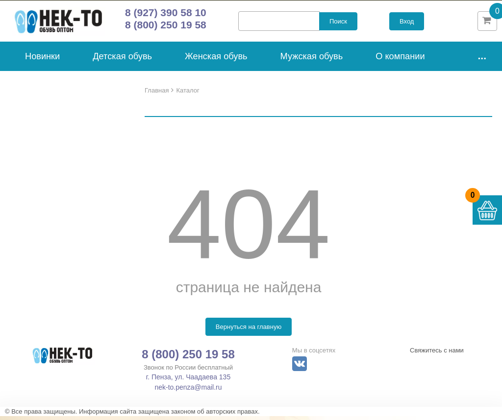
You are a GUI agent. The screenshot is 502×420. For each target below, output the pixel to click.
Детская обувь (122, 60)
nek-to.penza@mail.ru (188, 391)
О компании (400, 60)
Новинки (42, 60)
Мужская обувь (311, 60)
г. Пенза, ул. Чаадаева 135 (188, 381)
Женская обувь (216, 60)
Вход (407, 23)
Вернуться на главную (248, 330)
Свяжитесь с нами (437, 354)
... (481, 59)
